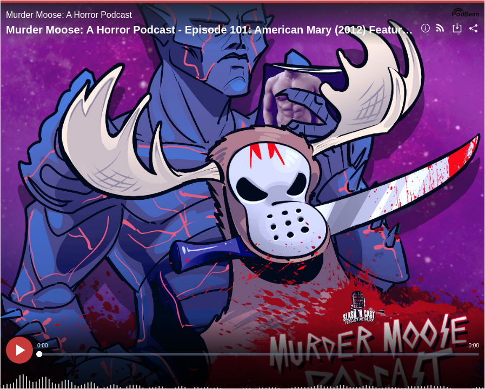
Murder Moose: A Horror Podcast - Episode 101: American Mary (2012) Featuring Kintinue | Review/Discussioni (209, 30)
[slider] (258, 354)
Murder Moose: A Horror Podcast (69, 14)
